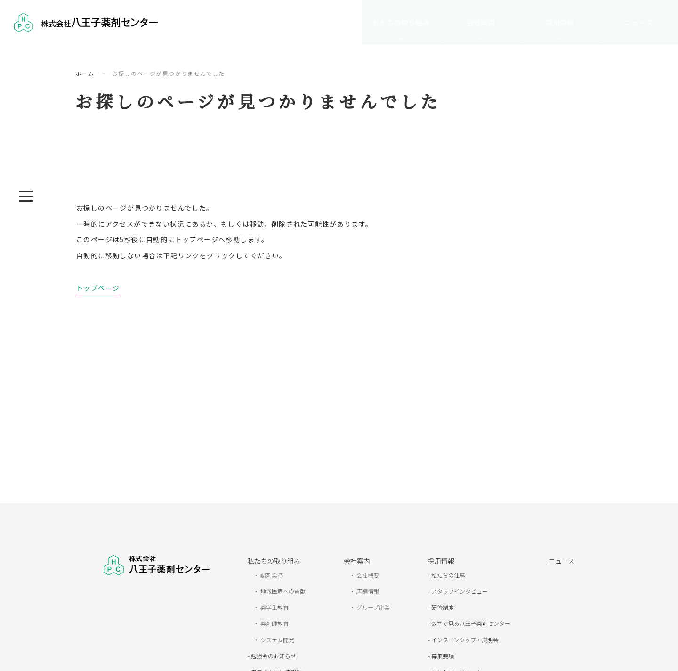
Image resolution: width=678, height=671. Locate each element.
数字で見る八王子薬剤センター (470, 623)
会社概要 (367, 575)
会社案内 (481, 22)
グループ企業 (372, 607)
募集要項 (442, 656)
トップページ (98, 288)
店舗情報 (367, 591)
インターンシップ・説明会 (464, 640)
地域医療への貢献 (282, 591)
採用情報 (560, 22)
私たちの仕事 (447, 575)
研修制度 (442, 607)
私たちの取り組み (401, 22)
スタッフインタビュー (459, 591)
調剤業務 (271, 575)
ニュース (639, 22)
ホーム (84, 73)
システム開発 (276, 640)
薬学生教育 (274, 607)
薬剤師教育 (274, 623)
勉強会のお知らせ (273, 656)
